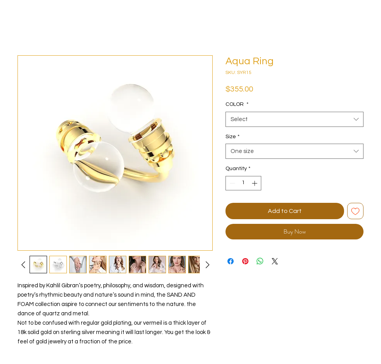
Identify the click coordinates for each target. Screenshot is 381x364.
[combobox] (294, 119)
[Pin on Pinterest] (245, 261)
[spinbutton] (243, 183)
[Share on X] (275, 261)
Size (232, 136)
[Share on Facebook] (230, 261)
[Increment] (255, 183)
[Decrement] (231, 183)
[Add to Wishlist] (355, 211)
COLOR (236, 104)
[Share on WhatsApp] (260, 261)
